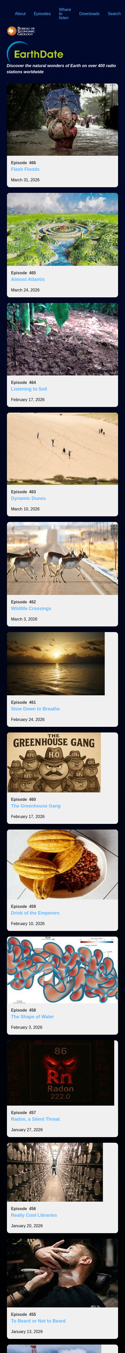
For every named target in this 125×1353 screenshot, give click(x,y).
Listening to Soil (29, 389)
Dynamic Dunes (28, 498)
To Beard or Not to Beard (38, 1321)
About (20, 14)
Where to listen (65, 13)
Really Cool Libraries (34, 1215)
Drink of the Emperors (35, 913)
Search (114, 14)
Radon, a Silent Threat (35, 1119)
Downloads (89, 14)
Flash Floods (25, 169)
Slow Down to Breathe (35, 708)
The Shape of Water (32, 1016)
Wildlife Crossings (31, 608)
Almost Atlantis (28, 279)
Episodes (42, 14)
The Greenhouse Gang (36, 806)
